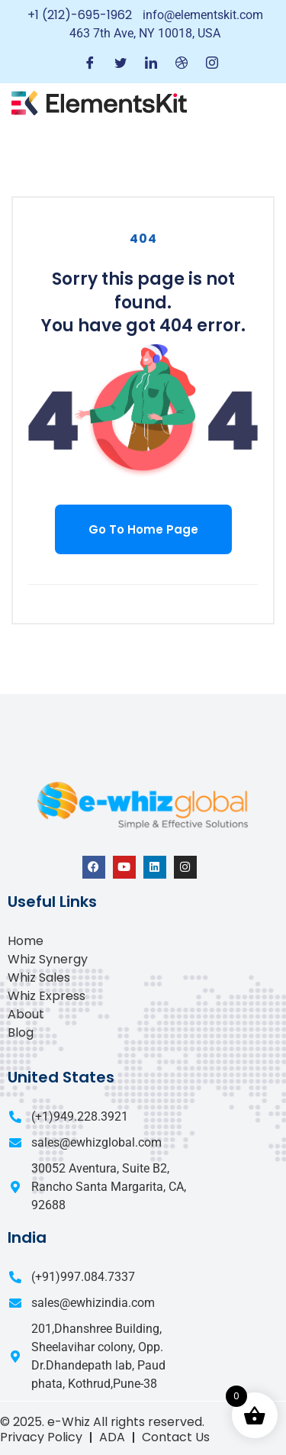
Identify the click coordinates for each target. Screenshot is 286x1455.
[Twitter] (120, 63)
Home (25, 941)
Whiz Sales (39, 977)
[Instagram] (212, 63)
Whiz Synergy (48, 959)
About (26, 1014)
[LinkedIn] (151, 63)
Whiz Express (46, 996)
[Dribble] (181, 63)
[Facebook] (90, 63)
